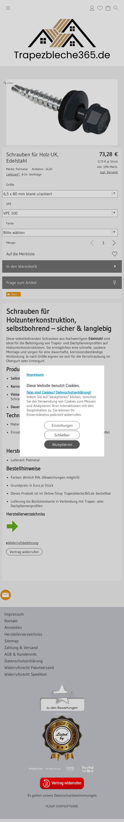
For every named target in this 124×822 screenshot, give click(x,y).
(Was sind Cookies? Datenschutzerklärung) (58, 392)
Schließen (62, 435)
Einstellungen (62, 425)
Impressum (35, 374)
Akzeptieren (62, 444)
